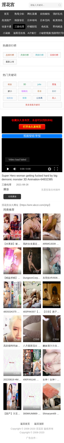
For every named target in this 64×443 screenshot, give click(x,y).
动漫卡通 (6, 26)
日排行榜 (54, 55)
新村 (54, 91)
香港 (39, 91)
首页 (6, 13)
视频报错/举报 (31, 135)
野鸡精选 (57, 26)
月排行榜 (24, 55)
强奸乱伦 (57, 13)
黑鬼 (54, 84)
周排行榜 (39, 55)
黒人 (54, 98)
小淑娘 (6, 33)
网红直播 (32, 13)
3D (24, 84)
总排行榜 (10, 55)
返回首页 (25, 423)
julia (39, 84)
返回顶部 (39, 423)
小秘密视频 (45, 33)
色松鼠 (44, 26)
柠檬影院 (32, 26)
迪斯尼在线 (19, 33)
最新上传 (10, 62)
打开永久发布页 (32, 126)
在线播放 (12, 196)
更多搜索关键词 (32, 105)
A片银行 (32, 33)
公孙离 (39, 98)
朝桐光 (25, 91)
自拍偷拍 (45, 13)
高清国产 (6, 20)
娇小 (10, 91)
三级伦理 (19, 26)
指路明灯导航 (57, 33)
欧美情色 (57, 20)
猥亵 (25, 98)
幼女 (10, 84)
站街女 (10, 98)
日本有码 (32, 20)
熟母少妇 (19, 13)
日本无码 (45, 20)
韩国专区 (19, 20)
